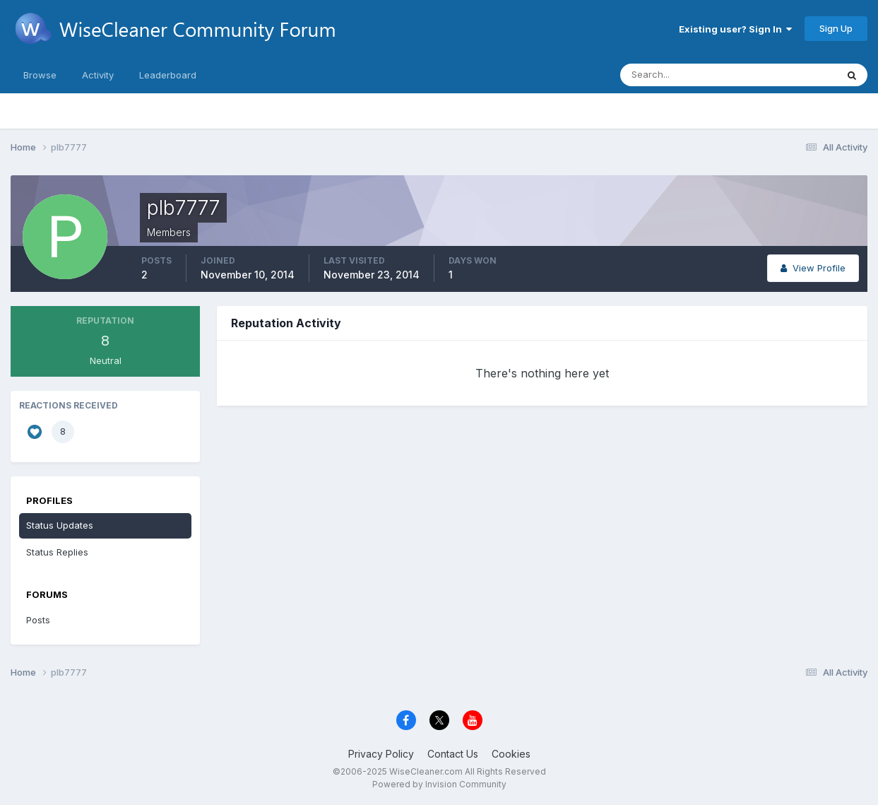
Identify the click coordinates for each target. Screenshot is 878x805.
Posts (38, 619)
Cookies (511, 754)
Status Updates (59, 525)
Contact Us (452, 754)
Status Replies (57, 552)
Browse (40, 75)
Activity (98, 75)
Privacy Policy (381, 754)
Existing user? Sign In (735, 29)
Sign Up (836, 28)
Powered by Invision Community (439, 784)
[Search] (682, 75)
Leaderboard (167, 75)
